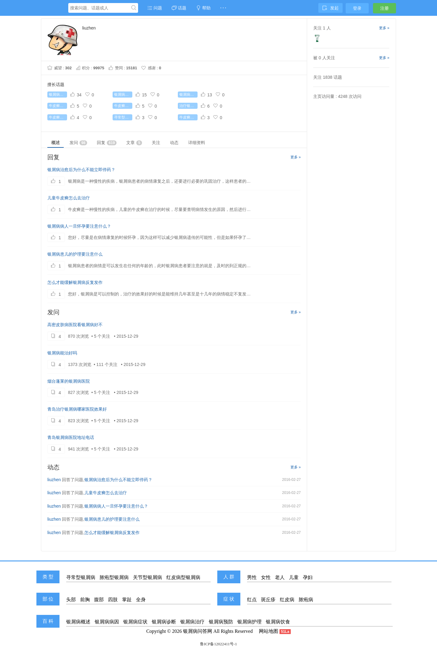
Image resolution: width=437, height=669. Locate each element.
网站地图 (268, 631)
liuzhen (54, 479)
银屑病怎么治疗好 (58, 94)
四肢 (113, 599)
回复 (107, 142)
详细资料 (196, 142)
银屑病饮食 (278, 621)
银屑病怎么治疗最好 (123, 94)
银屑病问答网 (197, 631)
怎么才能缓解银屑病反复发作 (75, 282)
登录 (357, 8)
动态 (174, 142)
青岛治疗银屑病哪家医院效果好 (77, 409)
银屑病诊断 (164, 621)
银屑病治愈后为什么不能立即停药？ (81, 169)
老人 (280, 577)
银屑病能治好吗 (62, 352)
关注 (156, 142)
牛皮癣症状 (58, 117)
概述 (55, 142)
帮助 (203, 7)
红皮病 (287, 599)
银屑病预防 (221, 621)
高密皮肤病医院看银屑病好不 (75, 324)
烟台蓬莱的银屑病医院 (68, 381)
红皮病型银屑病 (183, 577)
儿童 (294, 577)
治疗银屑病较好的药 (188, 106)
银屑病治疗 (192, 621)
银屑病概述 (78, 621)
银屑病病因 (107, 621)
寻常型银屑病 (123, 117)
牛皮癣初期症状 (58, 106)
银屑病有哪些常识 (188, 94)
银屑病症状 (135, 621)
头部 (71, 599)
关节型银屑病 (147, 577)
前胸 (85, 599)
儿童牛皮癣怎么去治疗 (68, 197)
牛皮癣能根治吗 (123, 106)
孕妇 (308, 577)
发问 (78, 142)
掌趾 (127, 599)
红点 (252, 599)
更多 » (295, 157)
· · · (223, 7)
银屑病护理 (249, 621)
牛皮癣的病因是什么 (188, 117)
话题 (179, 7)
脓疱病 (306, 599)
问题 (154, 7)
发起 (330, 7)
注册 (384, 8)
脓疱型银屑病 (114, 577)
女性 (266, 577)
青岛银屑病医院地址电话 (70, 437)
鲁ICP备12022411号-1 (218, 644)
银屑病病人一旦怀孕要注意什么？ (79, 226)
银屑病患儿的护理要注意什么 (75, 254)
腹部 (99, 599)
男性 (252, 577)
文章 (134, 142)
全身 (141, 599)
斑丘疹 (268, 599)
